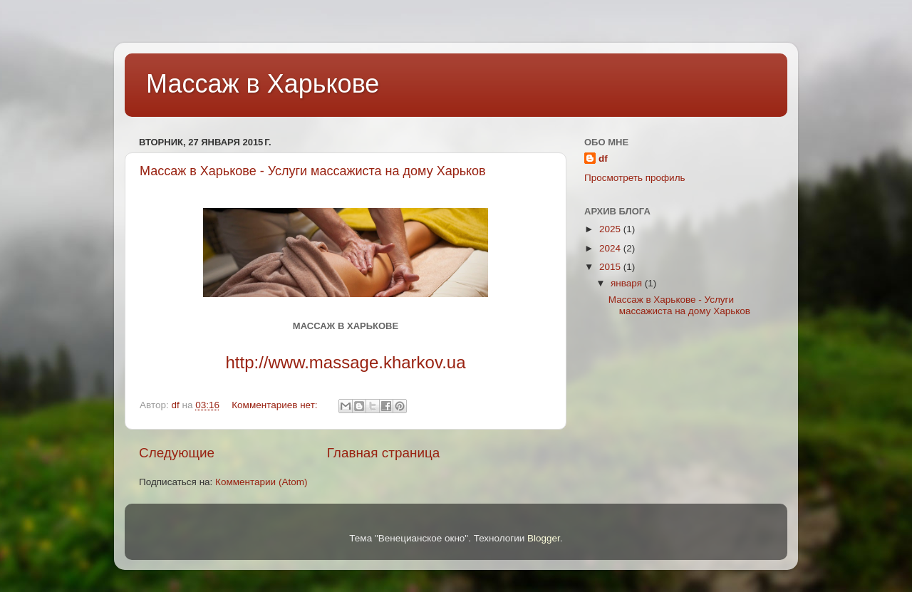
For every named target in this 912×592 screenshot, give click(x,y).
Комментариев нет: (276, 405)
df (603, 158)
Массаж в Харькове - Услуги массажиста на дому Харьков (313, 171)
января (628, 283)
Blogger (543, 538)
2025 (611, 229)
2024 (611, 248)
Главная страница (383, 452)
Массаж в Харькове (262, 83)
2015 (611, 266)
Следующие (176, 452)
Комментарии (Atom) (261, 482)
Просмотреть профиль (634, 177)
